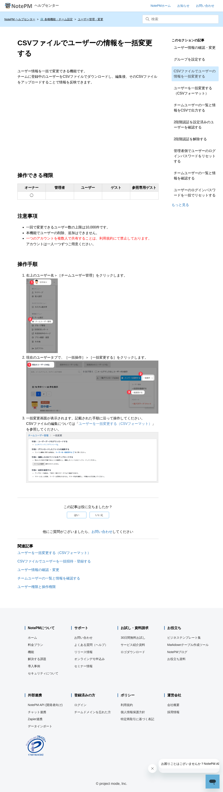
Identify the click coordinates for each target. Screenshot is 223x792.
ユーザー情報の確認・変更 (38, 570)
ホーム (32, 637)
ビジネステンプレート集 (184, 637)
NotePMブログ (177, 652)
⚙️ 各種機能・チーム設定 (56, 19)
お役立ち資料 (176, 659)
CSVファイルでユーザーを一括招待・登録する (54, 561)
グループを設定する (189, 59)
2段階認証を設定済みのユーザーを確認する (194, 124)
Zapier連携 (35, 719)
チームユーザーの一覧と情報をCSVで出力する (195, 107)
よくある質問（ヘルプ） (91, 645)
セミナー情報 (83, 666)
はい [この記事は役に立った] (76, 515)
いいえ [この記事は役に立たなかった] (99, 515)
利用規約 (127, 705)
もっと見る (180, 205)
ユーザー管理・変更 (90, 19)
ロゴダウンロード (133, 652)
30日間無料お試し (133, 637)
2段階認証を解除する (190, 139)
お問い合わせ (101, 532)
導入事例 (34, 666)
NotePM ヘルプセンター (19, 19)
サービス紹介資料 (133, 645)
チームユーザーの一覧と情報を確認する (48, 578)
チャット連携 (37, 712)
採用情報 (173, 712)
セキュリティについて (43, 673)
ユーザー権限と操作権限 (36, 587)
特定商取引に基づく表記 (137, 719)
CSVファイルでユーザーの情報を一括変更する (195, 73)
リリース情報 (83, 652)
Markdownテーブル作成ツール (188, 645)
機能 (31, 652)
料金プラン (35, 645)
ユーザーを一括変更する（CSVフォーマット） (115, 424)
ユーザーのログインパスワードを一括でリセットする (195, 192)
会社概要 (173, 705)
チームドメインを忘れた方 (92, 712)
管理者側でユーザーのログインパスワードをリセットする (195, 156)
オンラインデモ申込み (89, 659)
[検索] (180, 19)
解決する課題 (37, 659)
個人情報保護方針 (133, 712)
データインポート (40, 726)
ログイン (80, 705)
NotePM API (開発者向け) (45, 705)
